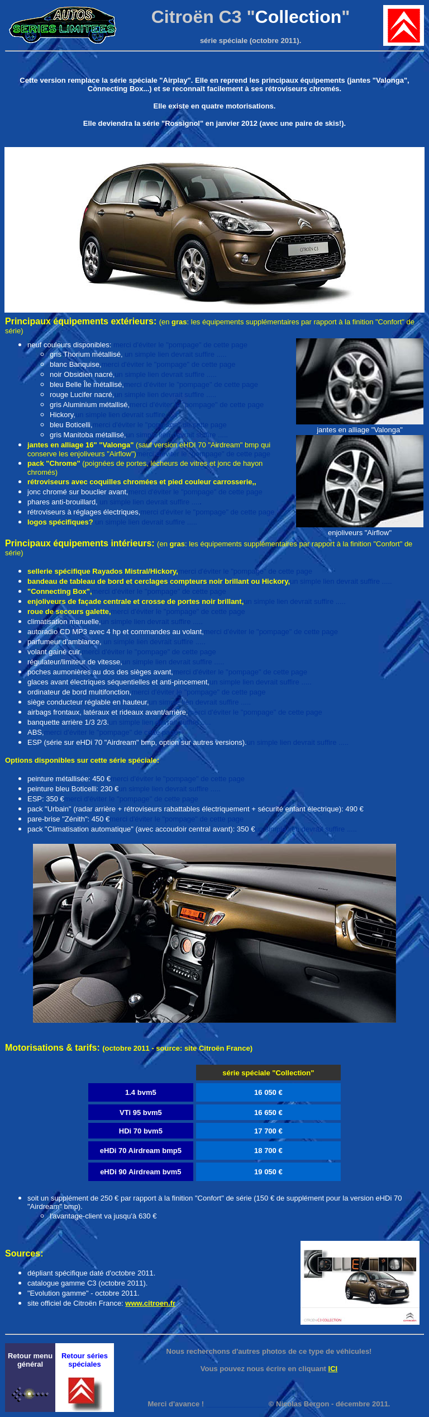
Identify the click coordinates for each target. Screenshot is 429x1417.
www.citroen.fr (150, 1303)
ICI (333, 1368)
